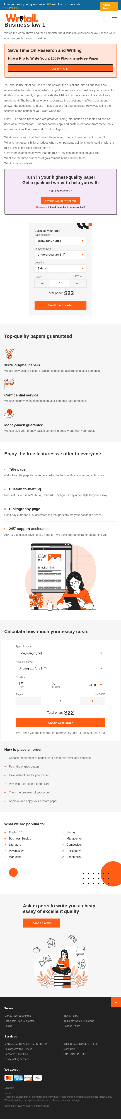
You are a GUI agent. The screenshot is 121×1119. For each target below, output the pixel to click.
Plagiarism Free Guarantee (19, 1020)
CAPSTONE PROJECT (76, 1054)
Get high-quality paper (60, 201)
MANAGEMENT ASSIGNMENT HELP (25, 1044)
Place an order (41, 923)
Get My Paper (60, 68)
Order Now (106, 6)
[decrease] (42, 283)
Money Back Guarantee (17, 1015)
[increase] (77, 283)
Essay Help (69, 1049)
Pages (38, 276)
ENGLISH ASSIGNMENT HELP (80, 1044)
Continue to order (60, 723)
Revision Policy (71, 1026)
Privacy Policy (70, 1015)
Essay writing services (16, 1059)
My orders (106, 19)
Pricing (8, 1026)
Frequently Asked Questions (78, 1020)
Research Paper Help (16, 1054)
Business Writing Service (18, 1049)
